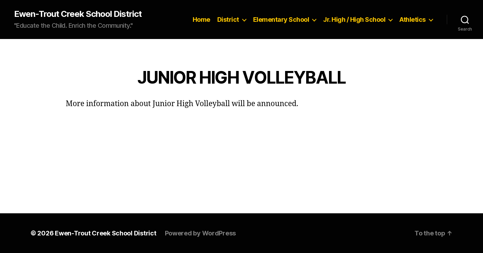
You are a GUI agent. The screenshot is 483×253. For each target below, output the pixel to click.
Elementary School (281, 19)
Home (201, 19)
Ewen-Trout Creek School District (78, 14)
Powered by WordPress (200, 233)
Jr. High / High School (354, 19)
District (228, 19)
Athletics (412, 19)
